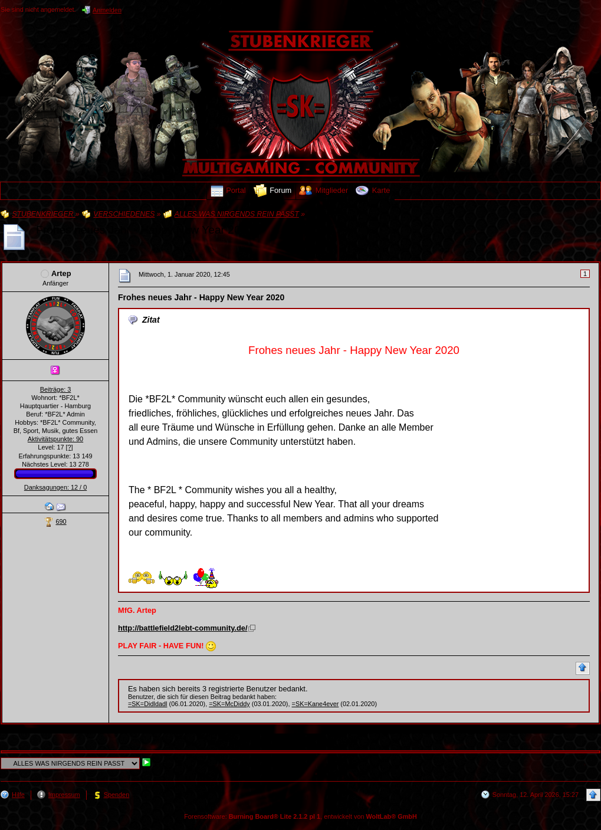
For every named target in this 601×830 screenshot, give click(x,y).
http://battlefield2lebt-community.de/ (182, 628)
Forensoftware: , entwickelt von (300, 816)
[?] (69, 447)
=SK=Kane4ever (315, 703)
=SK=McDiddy (229, 703)
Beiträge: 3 (55, 389)
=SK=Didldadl (148, 703)
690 (60, 521)
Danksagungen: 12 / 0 (55, 487)
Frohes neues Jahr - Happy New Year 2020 (144, 230)
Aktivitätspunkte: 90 (55, 438)
